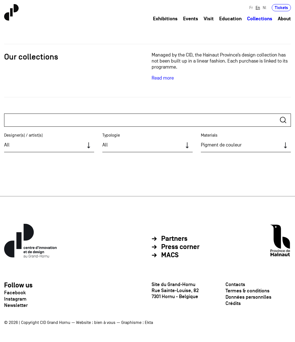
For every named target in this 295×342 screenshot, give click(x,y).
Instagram (15, 299)
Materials (209, 135)
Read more (163, 78)
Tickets (281, 7)
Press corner (180, 247)
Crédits (233, 303)
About (284, 19)
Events (190, 19)
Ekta (149, 322)
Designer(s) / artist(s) (23, 135)
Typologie (111, 135)
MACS (170, 255)
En (258, 7)
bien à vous (104, 322)
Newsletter (16, 305)
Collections (259, 19)
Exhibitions (165, 19)
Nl (264, 7)
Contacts (235, 284)
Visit (209, 19)
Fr (251, 7)
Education (230, 19)
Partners (174, 239)
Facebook (15, 293)
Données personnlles (248, 297)
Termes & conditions (247, 291)
